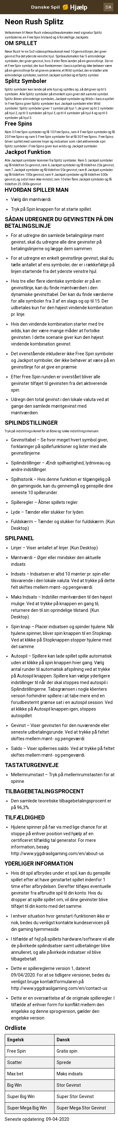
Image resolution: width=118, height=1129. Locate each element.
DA (108, 7)
